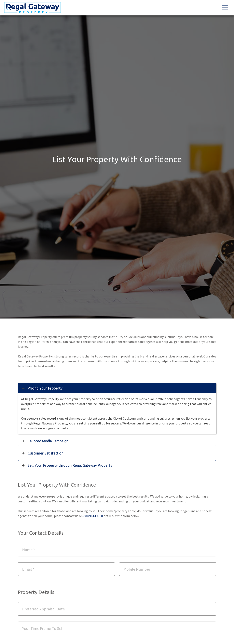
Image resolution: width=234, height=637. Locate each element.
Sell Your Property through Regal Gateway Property (67, 465)
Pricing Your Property (42, 388)
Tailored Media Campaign (45, 441)
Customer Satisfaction (42, 453)
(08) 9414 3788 (93, 516)
